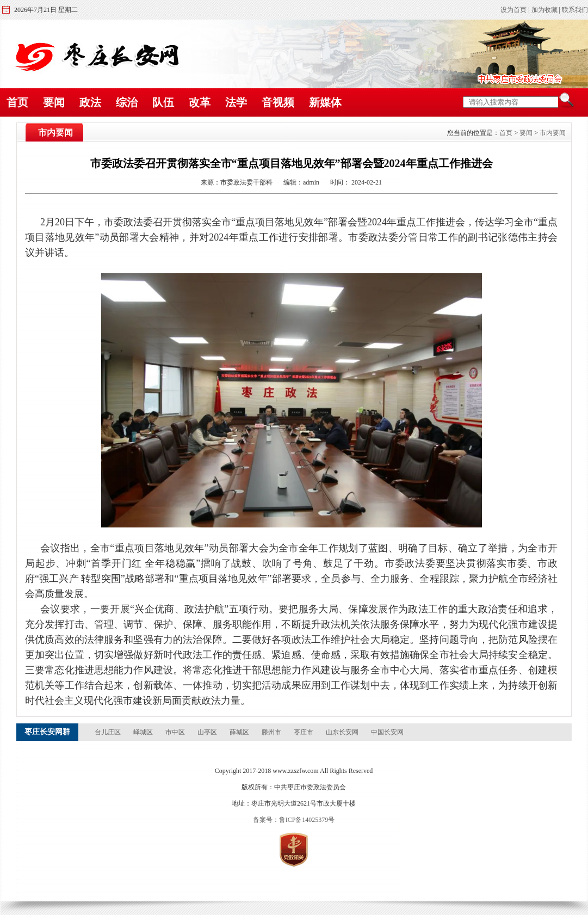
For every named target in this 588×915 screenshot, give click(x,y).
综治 (127, 102)
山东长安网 (343, 732)
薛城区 (240, 732)
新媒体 (325, 102)
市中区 (176, 732)
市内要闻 (553, 133)
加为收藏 (544, 10)
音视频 (278, 102)
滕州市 (272, 732)
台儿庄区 (108, 732)
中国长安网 (387, 732)
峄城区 (143, 732)
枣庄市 (304, 732)
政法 (90, 102)
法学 (236, 102)
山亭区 (208, 732)
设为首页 (513, 10)
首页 (17, 102)
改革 (200, 102)
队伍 (163, 102)
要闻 (54, 102)
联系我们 (575, 10)
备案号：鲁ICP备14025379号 (294, 820)
